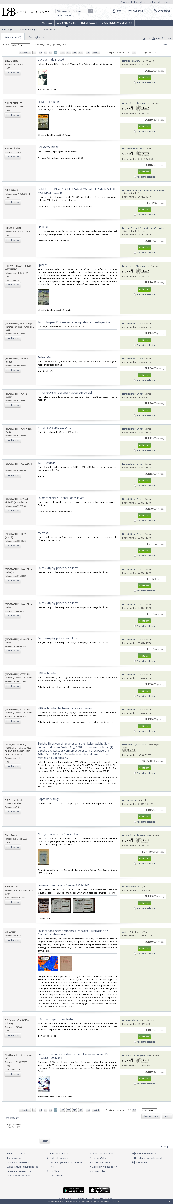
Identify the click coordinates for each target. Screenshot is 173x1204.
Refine (166, 44)
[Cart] (116, 11)
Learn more (116, 1201)
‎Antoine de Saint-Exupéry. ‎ (54, 427)
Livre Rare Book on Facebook (147, 1157)
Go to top (166, 1146)
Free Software (56, 1175)
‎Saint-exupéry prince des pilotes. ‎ (59, 638)
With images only (42, 44)
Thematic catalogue (28, 29)
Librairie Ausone (130, 800)
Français (71, 1198)
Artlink (125, 932)
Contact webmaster (100, 1162)
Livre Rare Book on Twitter (146, 1153)
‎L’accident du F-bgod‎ (51, 59)
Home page (46, 22)
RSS (156, 38)
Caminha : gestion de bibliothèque (66, 1162)
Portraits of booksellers (18, 1162)
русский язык (96, 1198)
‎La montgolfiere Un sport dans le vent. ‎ (62, 498)
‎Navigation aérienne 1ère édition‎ (58, 834)
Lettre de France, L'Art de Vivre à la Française (143, 190)
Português (82, 1198)
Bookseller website (57, 1157)
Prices (53, 1166)
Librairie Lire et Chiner (132, 323)
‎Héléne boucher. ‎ (48, 673)
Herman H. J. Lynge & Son (134, 744)
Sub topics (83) (36, 37)
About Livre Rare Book (103, 1153)
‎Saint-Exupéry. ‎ (47, 462)
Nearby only (59, 44)
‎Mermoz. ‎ (43, 533)
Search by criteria (65, 15)
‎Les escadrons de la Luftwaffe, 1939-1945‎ (63, 885)
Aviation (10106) (13, 37)
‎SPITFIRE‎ (43, 227)
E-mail (167, 38)
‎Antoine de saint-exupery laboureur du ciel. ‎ (65, 392)
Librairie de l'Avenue (132, 60)
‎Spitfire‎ (42, 265)
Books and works (66, 22)
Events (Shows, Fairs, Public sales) (21, 1166)
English (61, 1198)
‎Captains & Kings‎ (49, 799)
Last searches (12, 1117)
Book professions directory (117, 22)
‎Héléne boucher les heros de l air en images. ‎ (65, 708)
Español (109, 1198)
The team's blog (98, 1157)
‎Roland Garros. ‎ (47, 357)
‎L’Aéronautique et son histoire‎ (57, 1019)
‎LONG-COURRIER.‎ (48, 147)
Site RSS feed (140, 1162)
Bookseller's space (160, 2)
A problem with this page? (103, 1166)
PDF (146, 38)
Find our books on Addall (16, 1175)
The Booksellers (89, 22)
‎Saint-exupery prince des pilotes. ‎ (59, 568)
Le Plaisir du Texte (130, 886)
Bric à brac (55, 1171)
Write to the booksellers (132, 2)
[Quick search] (73, 11)
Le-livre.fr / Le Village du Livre (136, 103)
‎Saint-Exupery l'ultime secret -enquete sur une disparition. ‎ (75, 322)
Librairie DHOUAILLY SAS (133, 148)
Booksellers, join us (57, 1153)
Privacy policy (97, 1171)
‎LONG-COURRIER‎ (48, 102)
